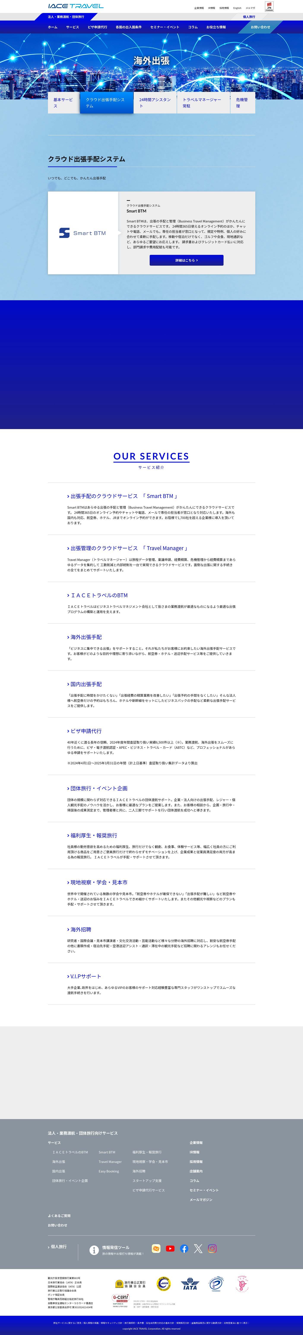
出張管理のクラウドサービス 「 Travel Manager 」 (130, 548)
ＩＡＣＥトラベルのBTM (99, 595)
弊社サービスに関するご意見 (67, 1322)
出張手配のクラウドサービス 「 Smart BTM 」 (125, 496)
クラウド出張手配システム (105, 103)
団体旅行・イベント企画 (99, 788)
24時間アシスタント (155, 103)
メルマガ (250, 8)
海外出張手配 (86, 636)
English (237, 8)
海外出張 (58, 1161)
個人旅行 (249, 16)
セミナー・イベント (204, 1190)
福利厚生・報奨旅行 (94, 835)
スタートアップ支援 (147, 1180)
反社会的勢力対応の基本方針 (160, 1322)
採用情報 (224, 8)
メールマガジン (201, 1199)
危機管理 (242, 103)
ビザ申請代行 (86, 731)
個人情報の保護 (91, 1322)
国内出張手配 (86, 684)
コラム (194, 1180)
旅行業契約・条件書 (134, 1322)
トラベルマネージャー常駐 (202, 103)
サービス (54, 1142)
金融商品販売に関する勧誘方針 (206, 1322)
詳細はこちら (185, 260)
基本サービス (63, 103)
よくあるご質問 (59, 1215)
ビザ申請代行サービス (148, 1190)
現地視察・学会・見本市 (99, 882)
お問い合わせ (57, 1225)
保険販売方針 (182, 1322)
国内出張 (58, 1171)
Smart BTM (107, 1152)
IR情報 (211, 8)
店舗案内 (196, 1171)
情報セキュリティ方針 (111, 1322)
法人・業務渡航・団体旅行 (66, 16)
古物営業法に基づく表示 (235, 1322)
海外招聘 (81, 929)
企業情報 (199, 8)
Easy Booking (109, 1171)
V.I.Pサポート (86, 976)
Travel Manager (110, 1161)
